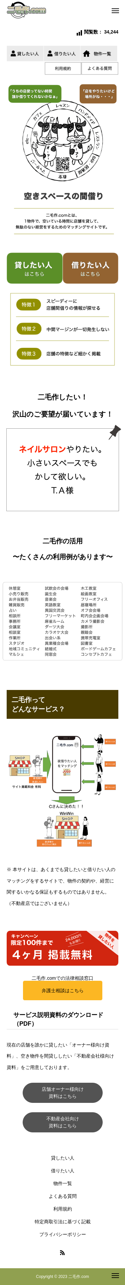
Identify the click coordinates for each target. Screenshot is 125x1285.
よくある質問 (63, 1196)
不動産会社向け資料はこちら (62, 1122)
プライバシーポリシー (62, 1234)
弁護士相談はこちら (63, 990)
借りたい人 (62, 1170)
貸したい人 (62, 1158)
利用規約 (62, 1209)
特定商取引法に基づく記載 (63, 1221)
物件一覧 (62, 1183)
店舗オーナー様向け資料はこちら (63, 1092)
